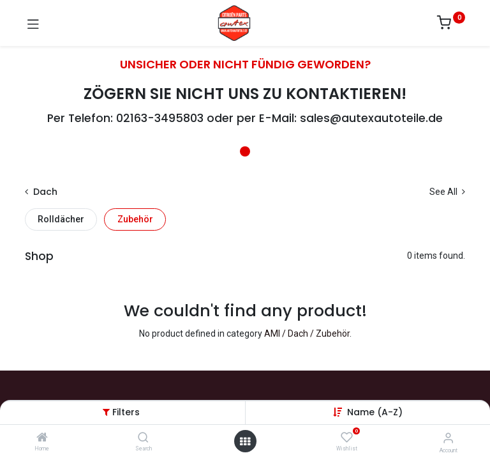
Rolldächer (61, 219)
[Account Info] (448, 438)
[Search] (143, 438)
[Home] (42, 438)
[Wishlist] (347, 437)
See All (447, 192)
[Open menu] (245, 441)
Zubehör (135, 219)
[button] (375, 412)
